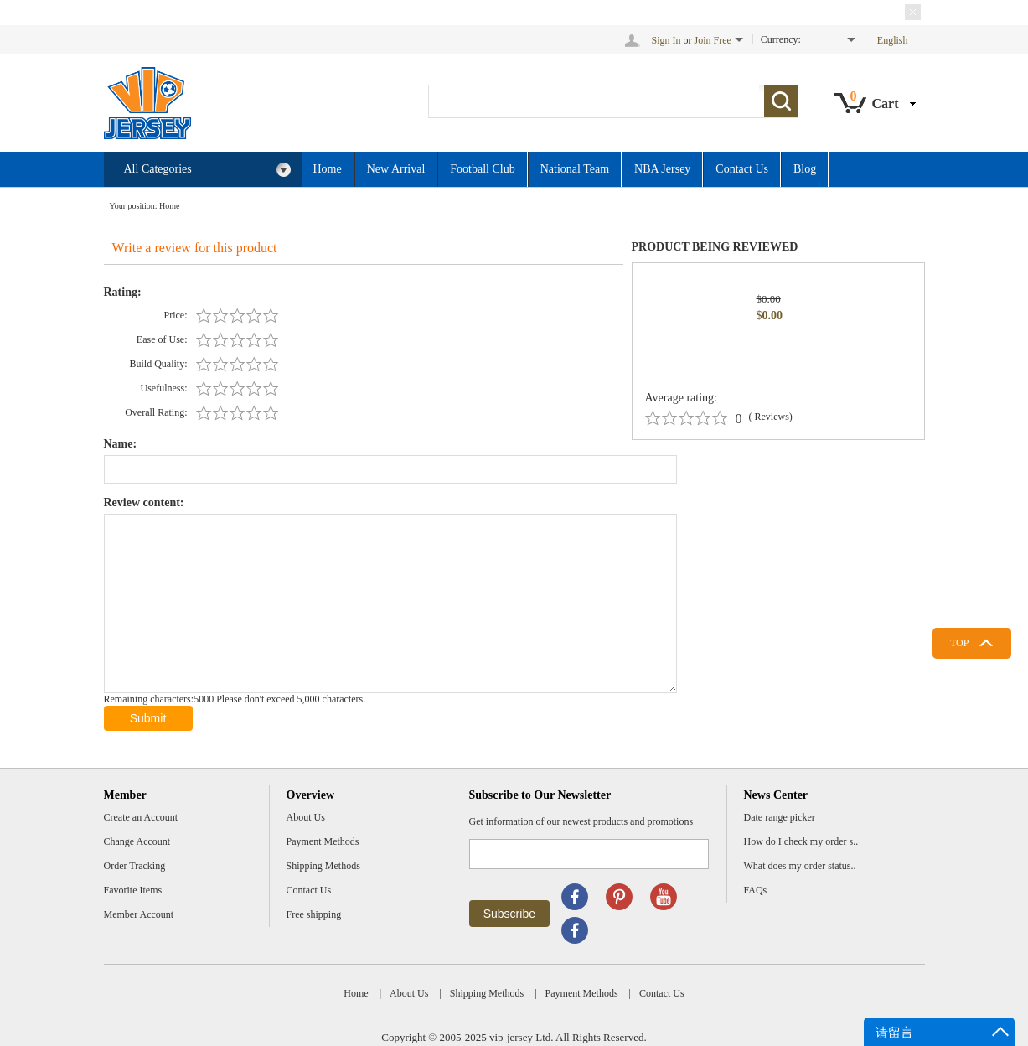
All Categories (208, 170)
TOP (959, 643)
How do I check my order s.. (801, 841)
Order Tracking (135, 866)
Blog (804, 169)
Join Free (713, 40)
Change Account (137, 841)
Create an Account (141, 817)
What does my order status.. (800, 866)
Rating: (123, 292)
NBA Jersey (662, 169)
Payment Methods (323, 841)
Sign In (666, 40)
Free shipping (314, 914)
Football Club (482, 169)
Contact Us (741, 169)
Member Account (139, 914)
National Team (574, 169)
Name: (120, 444)
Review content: (144, 502)
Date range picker (779, 817)
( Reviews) (771, 416)
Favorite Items (133, 890)
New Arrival (396, 169)
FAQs (755, 890)
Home (327, 169)
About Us (306, 817)
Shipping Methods (323, 866)
